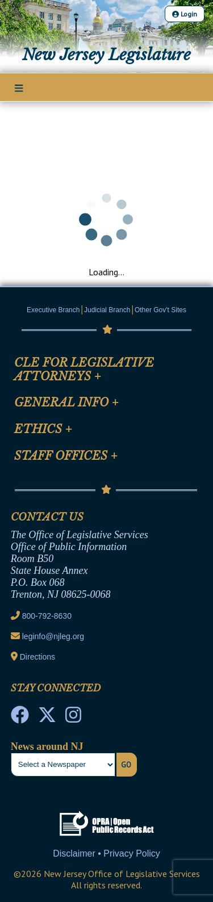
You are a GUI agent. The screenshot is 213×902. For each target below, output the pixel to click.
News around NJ (47, 746)
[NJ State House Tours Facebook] (20, 718)
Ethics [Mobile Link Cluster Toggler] (43, 429)
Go (126, 765)
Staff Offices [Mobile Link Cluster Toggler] (66, 456)
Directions (37, 656)
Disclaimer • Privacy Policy (106, 853)
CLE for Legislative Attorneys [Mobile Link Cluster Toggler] (84, 369)
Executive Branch (53, 310)
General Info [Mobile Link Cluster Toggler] (66, 402)
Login (184, 14)
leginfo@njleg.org (53, 636)
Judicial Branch (107, 310)
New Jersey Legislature (106, 54)
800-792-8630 (47, 615)
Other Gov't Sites (160, 310)
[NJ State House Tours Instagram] (73, 718)
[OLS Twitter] (47, 718)
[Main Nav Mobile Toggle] (19, 88)
